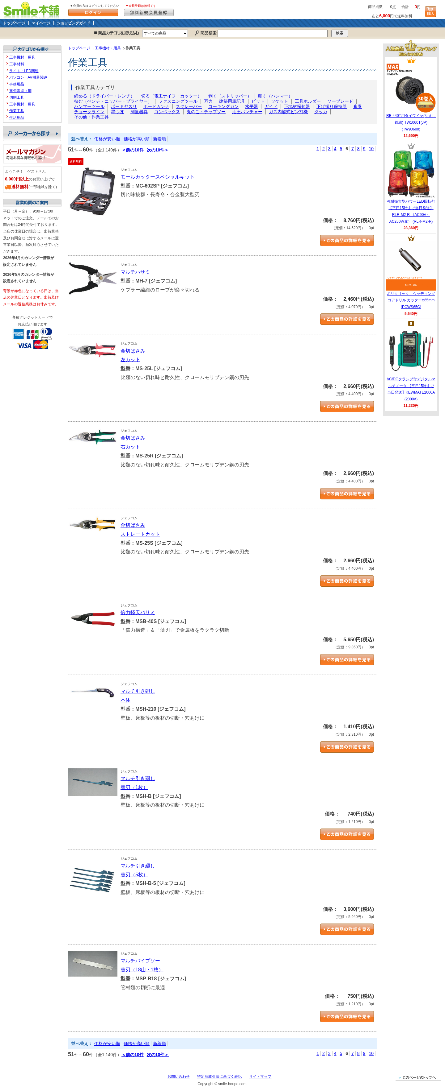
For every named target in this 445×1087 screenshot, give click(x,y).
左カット (130, 359)
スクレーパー (189, 106)
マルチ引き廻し (138, 691)
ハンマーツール (89, 106)
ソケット (279, 101)
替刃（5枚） (134, 874)
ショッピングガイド (73, 23)
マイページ (41, 23)
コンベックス (167, 111)
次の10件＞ (158, 149)
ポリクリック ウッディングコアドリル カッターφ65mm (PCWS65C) (411, 275)
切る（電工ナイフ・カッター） (171, 95)
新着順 (159, 138)
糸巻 (357, 106)
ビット (258, 101)
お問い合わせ (178, 1076)
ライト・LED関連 (24, 71)
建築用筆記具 (232, 101)
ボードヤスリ (124, 106)
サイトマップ (260, 1076)
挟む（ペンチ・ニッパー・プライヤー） (113, 101)
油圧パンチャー (247, 111)
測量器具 (139, 111)
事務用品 (16, 84)
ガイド (271, 106)
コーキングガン (223, 106)
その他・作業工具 (91, 116)
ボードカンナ (156, 106)
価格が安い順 (107, 138)
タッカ (320, 111)
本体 (125, 700)
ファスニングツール (178, 101)
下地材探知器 (297, 106)
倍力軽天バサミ (138, 612)
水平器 (251, 106)
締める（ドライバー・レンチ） (104, 95)
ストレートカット (140, 534)
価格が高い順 (137, 138)
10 (371, 148)
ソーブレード (340, 101)
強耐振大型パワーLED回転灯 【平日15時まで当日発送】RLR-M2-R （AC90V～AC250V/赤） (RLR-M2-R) (411, 186)
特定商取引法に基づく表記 (219, 1076)
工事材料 (16, 64)
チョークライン (89, 111)
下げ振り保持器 (331, 106)
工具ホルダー (308, 101)
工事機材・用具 (108, 48)
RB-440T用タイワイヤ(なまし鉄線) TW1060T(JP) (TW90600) (411, 97)
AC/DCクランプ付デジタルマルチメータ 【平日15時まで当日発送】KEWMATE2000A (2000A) (411, 364)
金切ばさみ (133, 350)
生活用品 (16, 117)
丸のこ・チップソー (206, 111)
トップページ (14, 23)
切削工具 (16, 97)
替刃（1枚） (134, 787)
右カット (130, 446)
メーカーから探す (32, 133)
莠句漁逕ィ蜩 (20, 91)
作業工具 (16, 111)
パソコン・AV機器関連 (28, 77)
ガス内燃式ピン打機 (288, 111)
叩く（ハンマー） (275, 95)
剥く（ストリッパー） (230, 95)
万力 (208, 101)
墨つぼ (117, 111)
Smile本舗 (32, 9)
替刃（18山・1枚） (142, 969)
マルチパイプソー (140, 960)
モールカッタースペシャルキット (158, 177)
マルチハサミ (135, 272)
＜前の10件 (132, 149)
